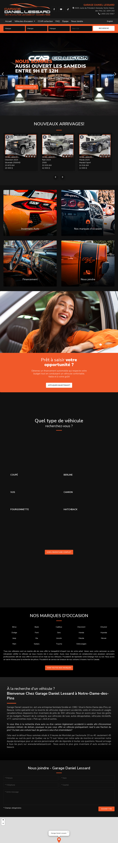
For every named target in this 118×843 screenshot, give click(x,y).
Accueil (8, 21)
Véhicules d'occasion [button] (24, 21)
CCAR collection (45, 21)
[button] (59, 840)
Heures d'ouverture (26, 87)
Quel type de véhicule (59, 423)
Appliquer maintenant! (59, 385)
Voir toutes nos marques (59, 668)
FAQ (58, 21)
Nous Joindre (77, 21)
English (110, 21)
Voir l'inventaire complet (59, 552)
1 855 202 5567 (106, 14)
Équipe (65, 21)
